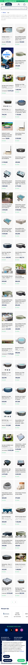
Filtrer (24, 663)
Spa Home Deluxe (17, 616)
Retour (4, 12)
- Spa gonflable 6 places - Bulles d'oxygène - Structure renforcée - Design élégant (7, 39)
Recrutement (17, 640)
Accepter (21, 660)
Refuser (6, 656)
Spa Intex (6, 616)
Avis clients (3, 640)
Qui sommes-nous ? (5, 638)
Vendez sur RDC (17, 638)
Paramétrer (7, 660)
